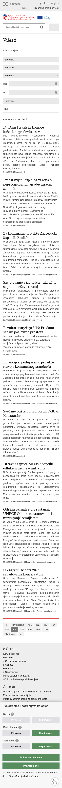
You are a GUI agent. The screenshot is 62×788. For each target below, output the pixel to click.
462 (38, 625)
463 (45, 625)
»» (21, 634)
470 (46, 629)
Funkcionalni (10, 727)
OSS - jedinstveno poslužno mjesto (21, 679)
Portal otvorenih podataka (16, 675)
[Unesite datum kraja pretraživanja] (34, 92)
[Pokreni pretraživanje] (41, 27)
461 (30, 625)
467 (22, 629)
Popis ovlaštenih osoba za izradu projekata (25, 699)
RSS (24, 8)
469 (38, 629)
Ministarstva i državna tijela (17, 695)
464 (53, 625)
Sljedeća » (10, 634)
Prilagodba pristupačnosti (46, 8)
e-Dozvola (8, 657)
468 (30, 629)
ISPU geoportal (11, 653)
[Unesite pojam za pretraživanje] (21, 27)
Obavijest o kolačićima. (27, 776)
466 (14, 629)
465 (7, 629)
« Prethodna (17, 625)
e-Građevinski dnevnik (14, 661)
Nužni (6, 714)
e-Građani (8, 668)
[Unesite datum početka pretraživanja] (34, 83)
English (55, 3)
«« (6, 625)
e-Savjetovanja (11, 672)
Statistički (9, 740)
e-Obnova (8, 664)
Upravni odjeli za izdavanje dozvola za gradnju (27, 691)
